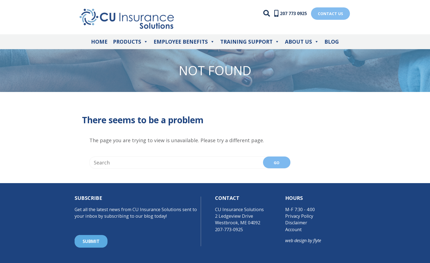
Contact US (330, 13)
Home (99, 41)
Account (293, 229)
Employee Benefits (184, 41)
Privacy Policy (299, 216)
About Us (302, 41)
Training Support (249, 41)
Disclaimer (296, 223)
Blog (331, 41)
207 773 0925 (293, 13)
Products (130, 41)
